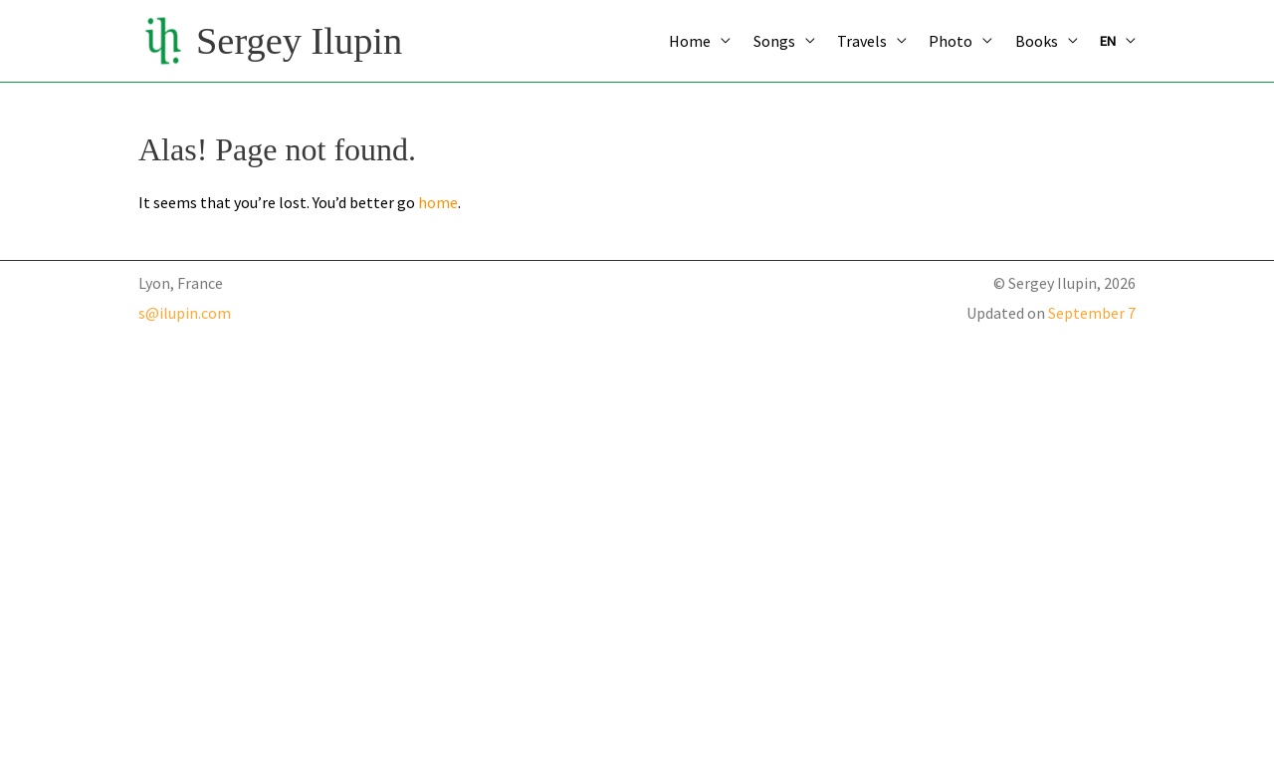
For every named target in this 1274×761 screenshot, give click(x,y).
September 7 (1092, 313)
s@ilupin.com (184, 313)
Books (1036, 41)
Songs (774, 41)
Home (690, 41)
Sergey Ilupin (299, 41)
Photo (950, 41)
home (438, 202)
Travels (862, 41)
